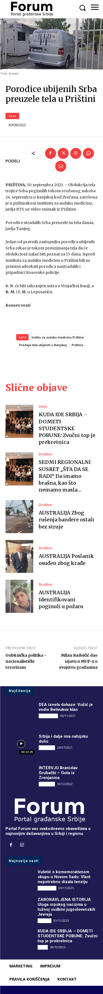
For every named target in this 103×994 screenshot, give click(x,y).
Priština (77, 345)
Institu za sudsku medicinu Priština (58, 337)
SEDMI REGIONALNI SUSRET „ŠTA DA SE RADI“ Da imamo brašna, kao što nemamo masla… (65, 476)
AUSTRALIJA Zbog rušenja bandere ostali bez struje (66, 520)
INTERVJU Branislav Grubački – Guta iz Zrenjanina (58, 772)
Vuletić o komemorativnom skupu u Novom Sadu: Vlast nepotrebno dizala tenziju (64, 876)
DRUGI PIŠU (48, 716)
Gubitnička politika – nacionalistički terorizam (26, 661)
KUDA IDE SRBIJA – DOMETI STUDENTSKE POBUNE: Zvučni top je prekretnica (67, 428)
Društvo (45, 454)
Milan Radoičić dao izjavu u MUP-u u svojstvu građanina (78, 661)
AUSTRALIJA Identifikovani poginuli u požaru (61, 599)
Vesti (12, 116)
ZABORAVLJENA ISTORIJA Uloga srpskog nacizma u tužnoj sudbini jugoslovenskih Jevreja (66, 907)
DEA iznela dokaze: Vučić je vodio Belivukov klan (66, 707)
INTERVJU (46, 747)
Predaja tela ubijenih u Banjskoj (43, 345)
